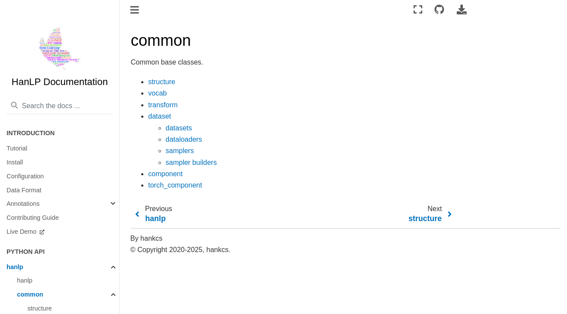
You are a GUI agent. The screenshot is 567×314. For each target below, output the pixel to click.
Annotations (23, 203)
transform (163, 105)
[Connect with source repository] (439, 10)
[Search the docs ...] (60, 106)
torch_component (175, 185)
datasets (179, 128)
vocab (157, 93)
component (165, 173)
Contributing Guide (33, 217)
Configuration (25, 176)
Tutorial (17, 148)
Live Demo (22, 231)
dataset (159, 116)
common (30, 294)
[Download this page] (462, 10)
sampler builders (191, 162)
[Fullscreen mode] (418, 10)
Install (15, 162)
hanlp (15, 266)
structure (161, 81)
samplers (180, 150)
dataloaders (184, 139)
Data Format (24, 190)
